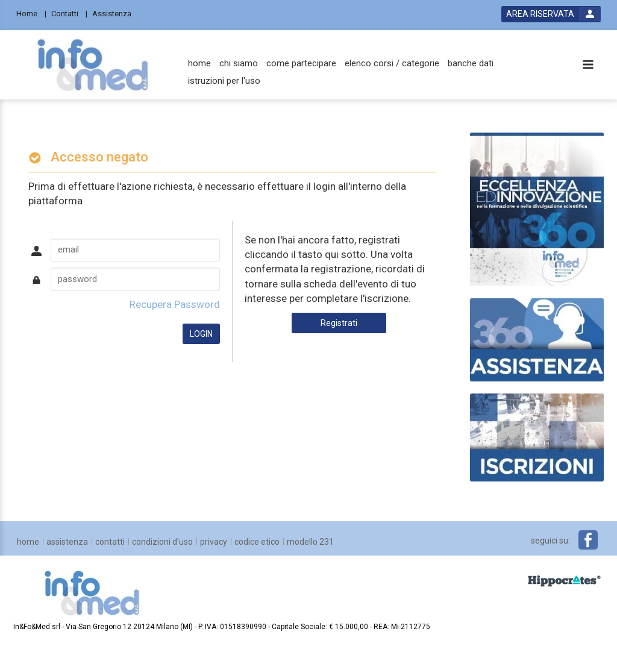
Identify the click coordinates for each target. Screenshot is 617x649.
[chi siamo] (238, 63)
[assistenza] (67, 541)
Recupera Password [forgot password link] (175, 304)
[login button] (551, 14)
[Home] (31, 12)
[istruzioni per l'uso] (224, 81)
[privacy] (213, 541)
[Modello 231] (310, 541)
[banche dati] (470, 63)
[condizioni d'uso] (162, 541)
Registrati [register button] (339, 323)
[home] (199, 63)
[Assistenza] (115, 12)
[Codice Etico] (257, 541)
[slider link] (537, 339)
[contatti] (110, 541)
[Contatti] (69, 12)
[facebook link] (588, 540)
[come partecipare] (301, 63)
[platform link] (92, 64)
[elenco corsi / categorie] (392, 63)
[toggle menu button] (588, 65)
